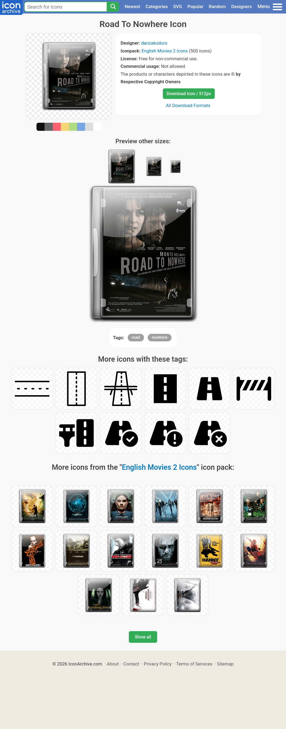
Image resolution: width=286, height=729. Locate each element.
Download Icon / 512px (189, 93)
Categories (157, 6)
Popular (195, 6)
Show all (143, 637)
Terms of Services (194, 664)
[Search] (113, 7)
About (113, 664)
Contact (131, 664)
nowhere (159, 337)
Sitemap (225, 664)
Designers (241, 6)
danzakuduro (154, 43)
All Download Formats (188, 105)
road (136, 337)
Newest (132, 6)
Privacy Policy (157, 664)
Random (217, 6)
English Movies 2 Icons (165, 51)
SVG (177, 6)
